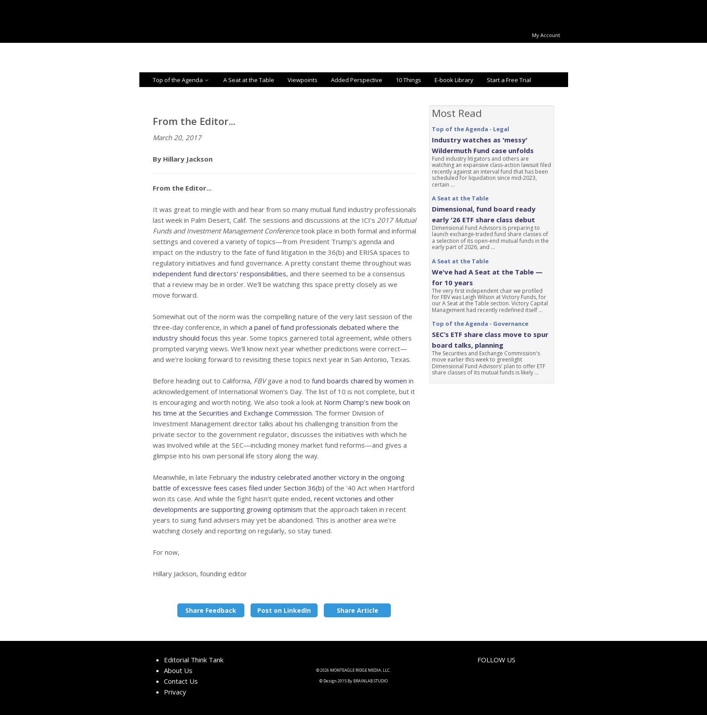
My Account (546, 35)
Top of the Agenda (181, 80)
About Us (178, 670)
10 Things (408, 80)
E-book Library (454, 80)
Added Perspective (356, 80)
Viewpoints (303, 80)
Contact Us (181, 681)
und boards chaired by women (360, 380)
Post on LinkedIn (284, 610)
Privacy (175, 691)
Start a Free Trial (509, 80)
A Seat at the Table (248, 80)
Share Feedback (210, 610)
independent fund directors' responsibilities (219, 273)
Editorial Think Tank (193, 659)
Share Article (357, 610)
